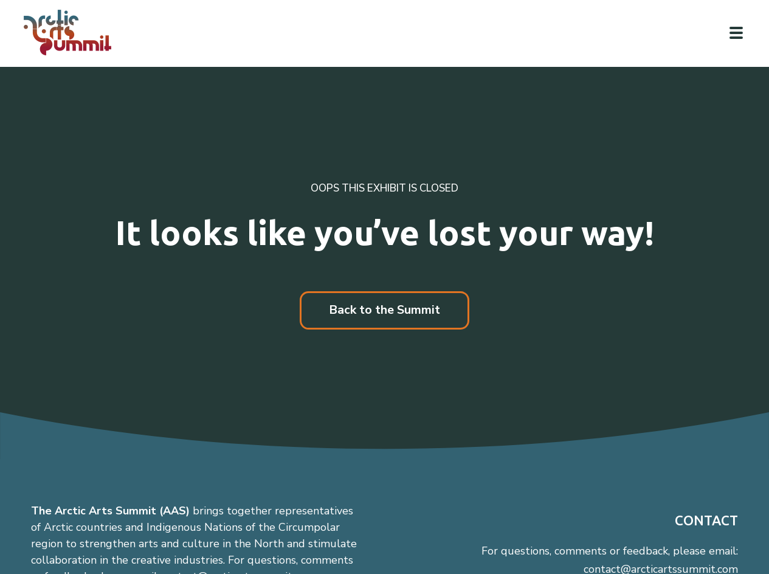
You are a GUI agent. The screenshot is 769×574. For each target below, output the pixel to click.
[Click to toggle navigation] (736, 33)
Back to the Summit (384, 310)
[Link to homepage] (73, 32)
